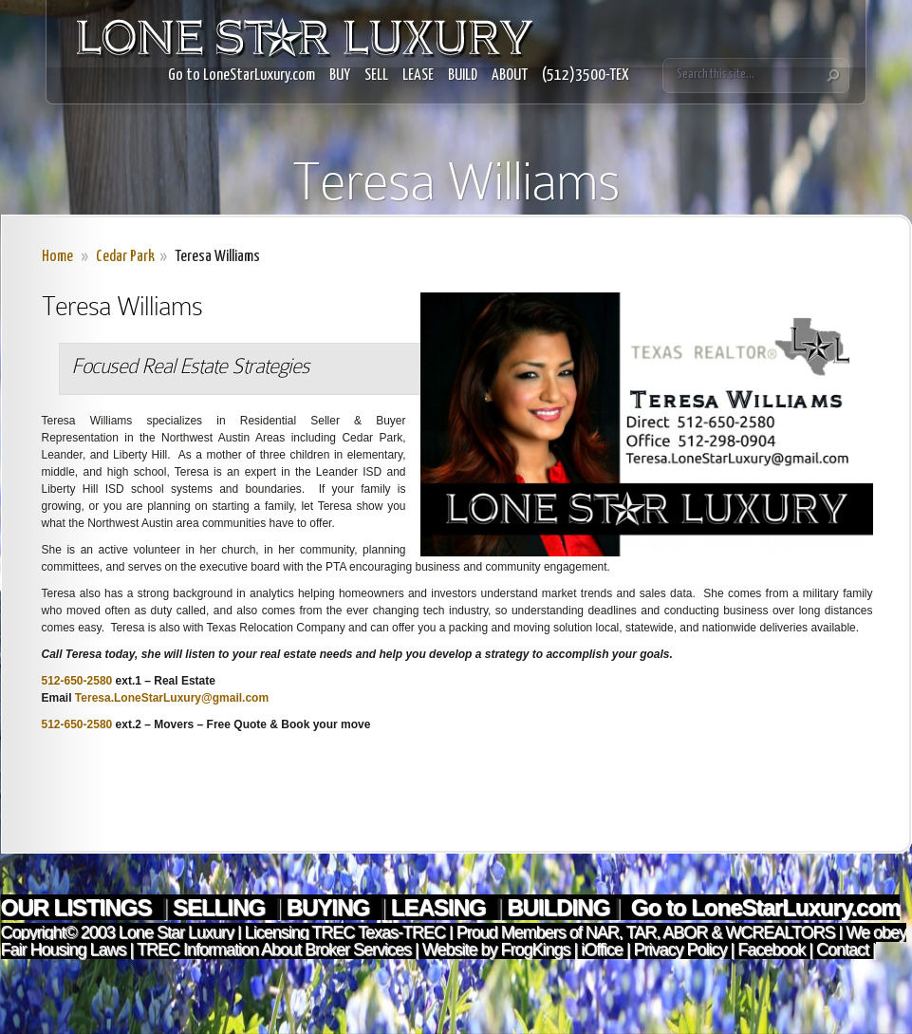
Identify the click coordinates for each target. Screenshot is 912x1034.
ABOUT (510, 75)
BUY (339, 75)
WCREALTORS (777, 932)
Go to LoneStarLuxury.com (241, 75)
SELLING (221, 907)
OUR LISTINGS (79, 907)
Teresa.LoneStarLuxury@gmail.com (172, 698)
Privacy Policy (680, 949)
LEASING (441, 907)
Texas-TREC (401, 932)
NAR (600, 932)
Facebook (771, 949)
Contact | (846, 949)
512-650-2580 (77, 680)
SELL (376, 75)
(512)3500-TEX (585, 75)
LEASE (418, 75)
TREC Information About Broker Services (274, 949)
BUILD (462, 75)
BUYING (331, 907)
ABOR (684, 932)
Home (57, 257)
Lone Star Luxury (176, 932)
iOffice (602, 949)
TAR (639, 932)
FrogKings (532, 949)
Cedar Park (125, 257)
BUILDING (558, 907)
